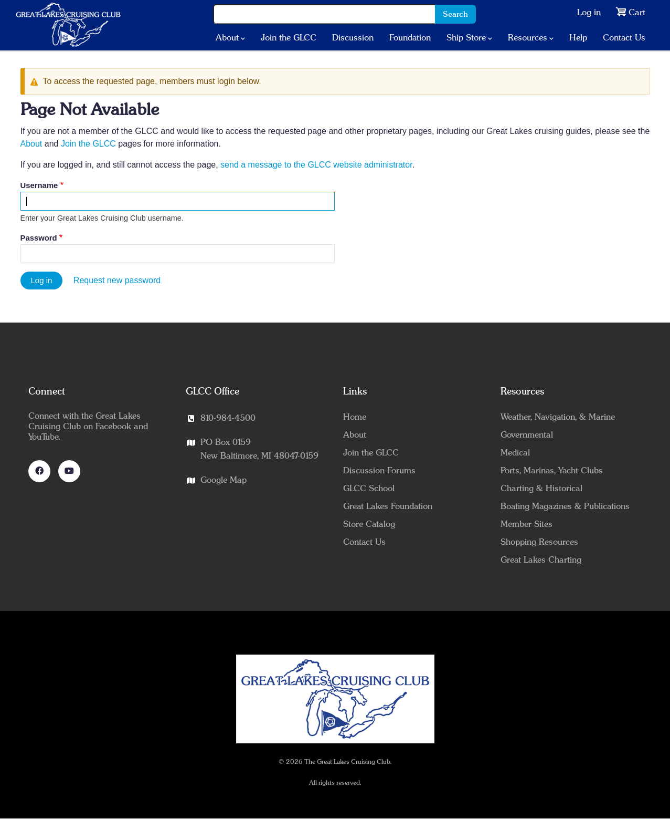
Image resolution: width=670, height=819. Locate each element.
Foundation (410, 38)
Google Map (223, 480)
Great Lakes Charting (541, 560)
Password (38, 238)
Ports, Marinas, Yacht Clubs (552, 470)
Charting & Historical (541, 488)
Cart (637, 12)
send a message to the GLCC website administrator (316, 164)
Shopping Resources (539, 542)
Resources (531, 38)
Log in (589, 12)
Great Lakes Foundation (387, 506)
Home (354, 417)
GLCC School (369, 488)
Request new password (117, 280)
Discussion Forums (379, 470)
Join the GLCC (288, 38)
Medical (515, 453)
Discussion (353, 38)
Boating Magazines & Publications (565, 506)
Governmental (527, 435)
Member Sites (526, 524)
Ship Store (469, 38)
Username (39, 185)
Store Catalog (369, 524)
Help (578, 38)
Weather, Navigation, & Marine (558, 417)
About (230, 38)
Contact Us (624, 38)
